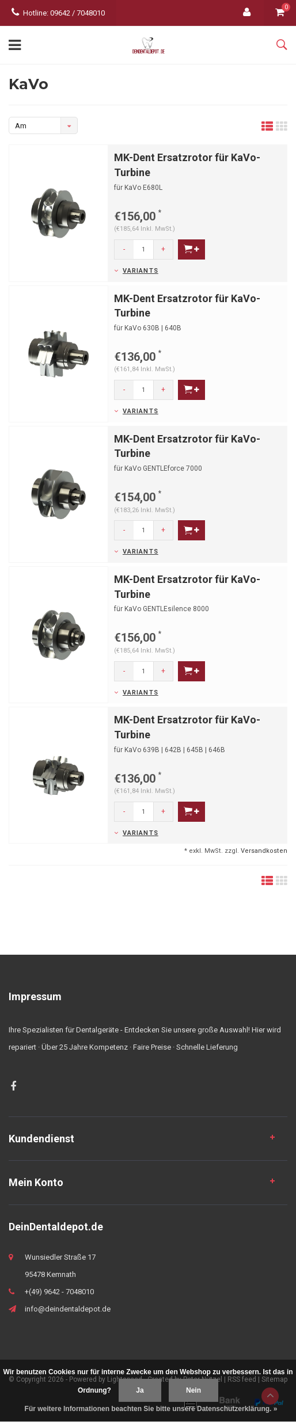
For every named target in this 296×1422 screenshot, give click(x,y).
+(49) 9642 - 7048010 (59, 1291)
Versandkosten (264, 851)
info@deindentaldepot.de (68, 1309)
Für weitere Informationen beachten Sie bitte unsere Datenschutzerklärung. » (151, 1409)
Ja (139, 1390)
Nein (193, 1390)
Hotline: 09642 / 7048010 (58, 13)
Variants (140, 271)
